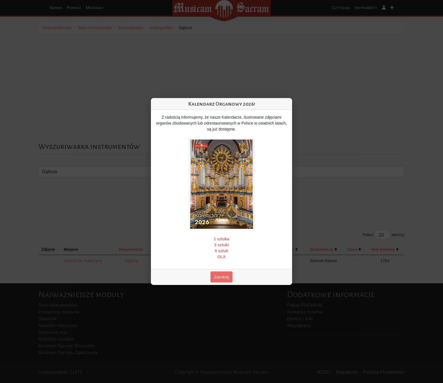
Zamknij (221, 277)
